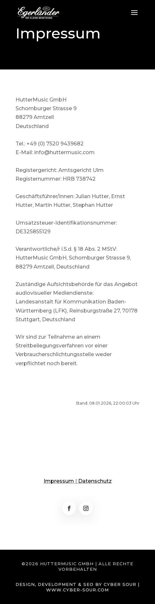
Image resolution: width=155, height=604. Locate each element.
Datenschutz (95, 481)
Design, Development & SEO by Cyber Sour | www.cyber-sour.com (78, 587)
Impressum (59, 481)
